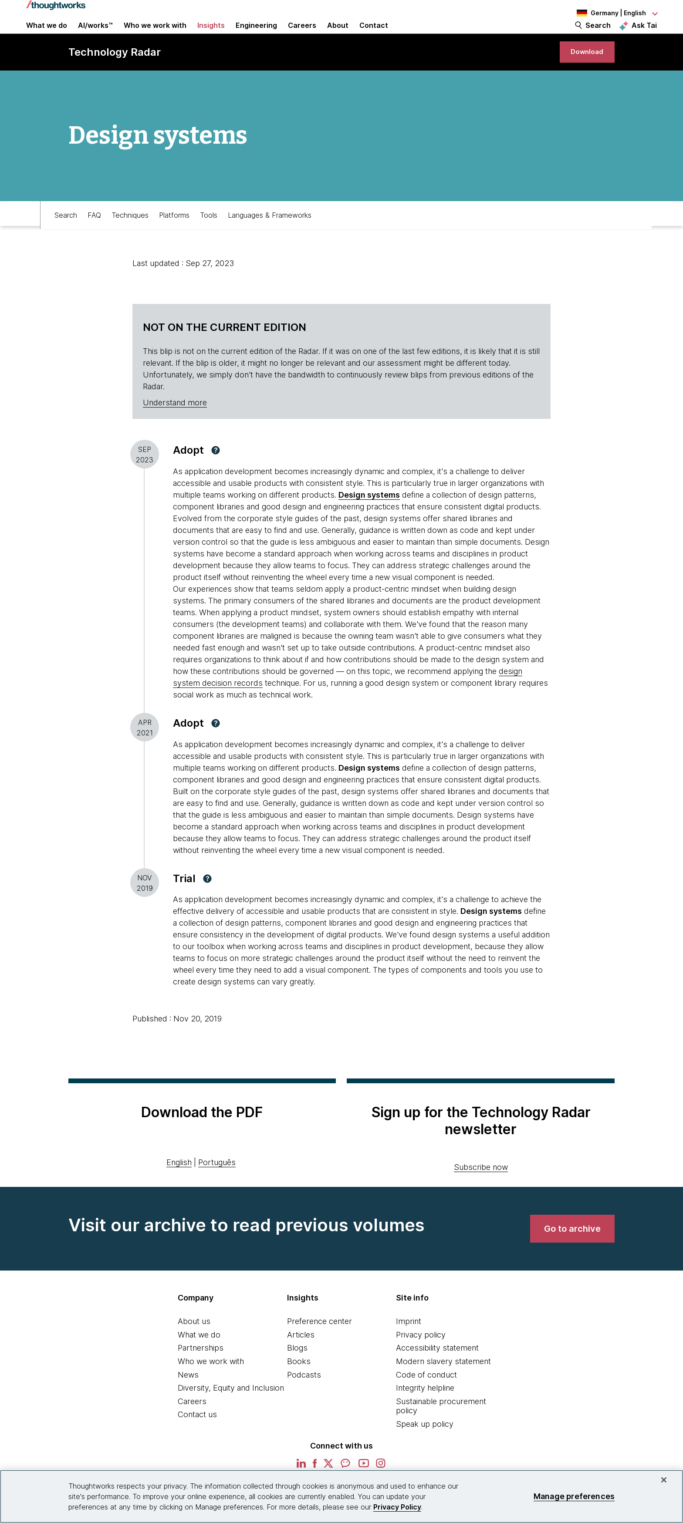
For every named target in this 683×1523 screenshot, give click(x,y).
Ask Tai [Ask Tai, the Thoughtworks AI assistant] (644, 35)
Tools (208, 238)
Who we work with (211, 1387)
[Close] (663, 1479)
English (179, 1188)
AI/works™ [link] (95, 35)
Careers (192, 1427)
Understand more (175, 428)
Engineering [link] (256, 35)
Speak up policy (424, 1450)
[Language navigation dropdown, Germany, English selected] (609, 13)
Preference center (319, 1347)
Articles (300, 1360)
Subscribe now (481, 1193)
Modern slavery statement (443, 1387)
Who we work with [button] (155, 35)
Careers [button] (302, 35)
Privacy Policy (397, 1507)
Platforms (174, 238)
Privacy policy (421, 1360)
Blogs (297, 1373)
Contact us (197, 1440)
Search (598, 35)
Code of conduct (426, 1400)
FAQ (94, 238)
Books (299, 1387)
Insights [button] (211, 35)
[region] (341, 1496)
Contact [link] (373, 35)
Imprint (408, 1347)
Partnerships (200, 1373)
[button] (215, 476)
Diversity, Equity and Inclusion (231, 1414)
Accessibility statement (437, 1373)
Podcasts (304, 1400)
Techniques (130, 238)
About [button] (337, 35)
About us (194, 1347)
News (188, 1400)
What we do (199, 1360)
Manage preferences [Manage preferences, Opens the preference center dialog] (574, 1496)
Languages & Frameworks (269, 238)
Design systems (369, 521)
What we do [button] (46, 35)
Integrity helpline (425, 1414)
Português (217, 1188)
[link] (581, 73)
